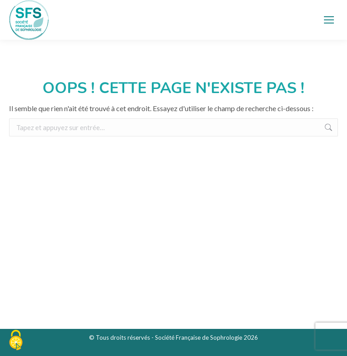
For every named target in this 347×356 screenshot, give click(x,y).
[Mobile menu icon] (329, 20)
